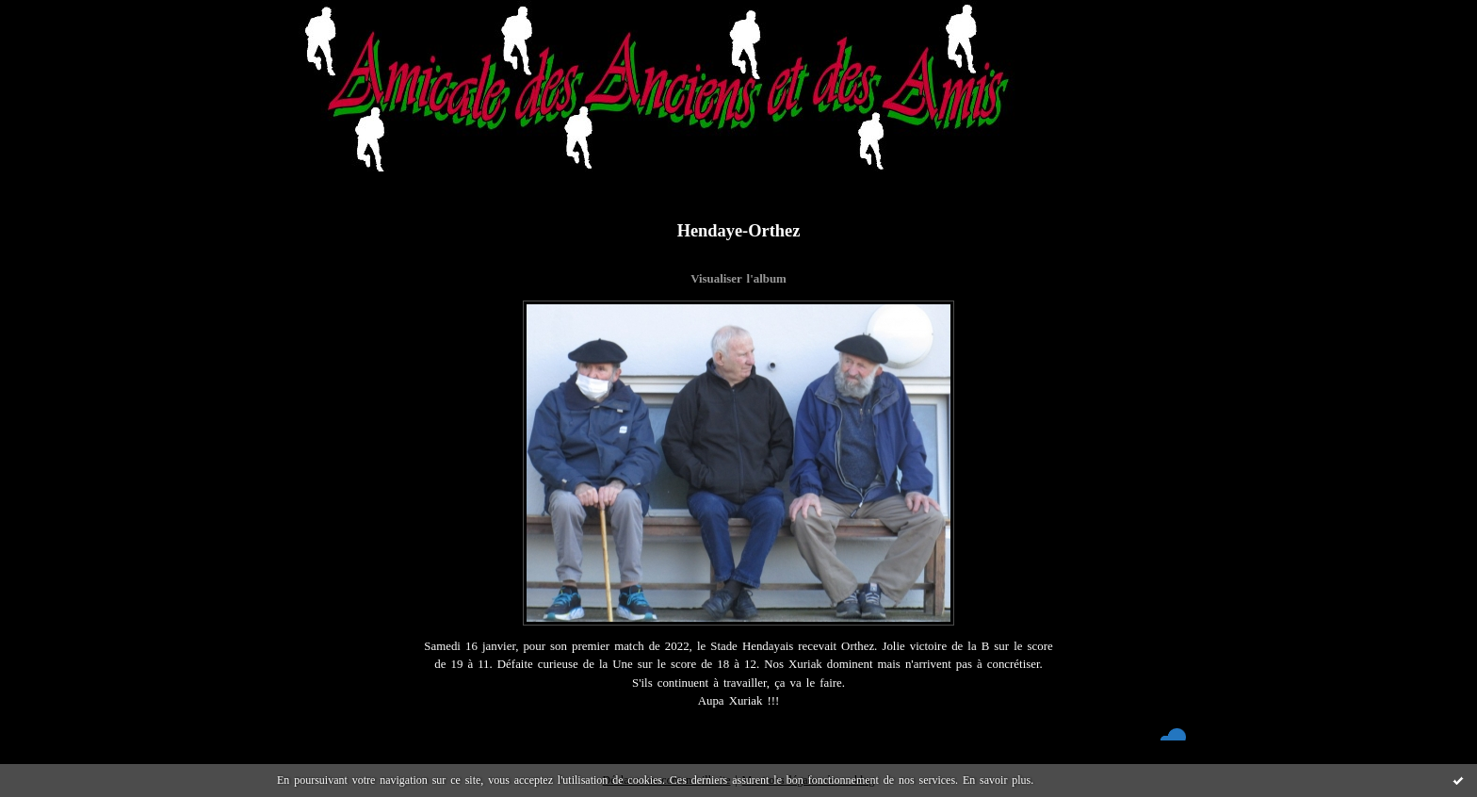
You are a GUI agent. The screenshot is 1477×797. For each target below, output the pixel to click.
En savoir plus (997, 780)
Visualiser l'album (738, 278)
